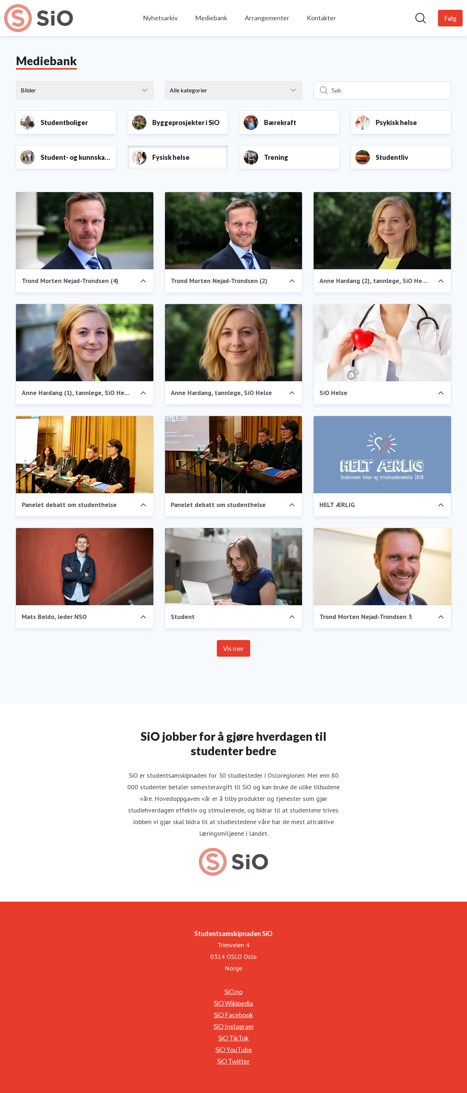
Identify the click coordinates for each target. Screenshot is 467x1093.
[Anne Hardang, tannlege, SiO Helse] (233, 342)
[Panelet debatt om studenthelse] (84, 454)
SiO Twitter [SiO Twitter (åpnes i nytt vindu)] (233, 1061)
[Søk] (382, 90)
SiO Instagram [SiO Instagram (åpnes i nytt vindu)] (233, 1026)
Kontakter (321, 18)
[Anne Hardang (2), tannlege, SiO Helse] (382, 230)
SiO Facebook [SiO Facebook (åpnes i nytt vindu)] (233, 1015)
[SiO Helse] (382, 342)
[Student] (233, 566)
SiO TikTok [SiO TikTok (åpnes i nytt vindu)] (233, 1038)
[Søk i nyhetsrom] (420, 18)
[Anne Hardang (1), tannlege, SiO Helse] (84, 342)
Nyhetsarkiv (160, 18)
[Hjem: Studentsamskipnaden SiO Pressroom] (38, 18)
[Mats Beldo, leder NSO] (84, 566)
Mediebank (211, 18)
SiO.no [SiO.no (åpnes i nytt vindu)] (233, 992)
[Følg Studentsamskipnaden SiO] (450, 18)
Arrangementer (267, 18)
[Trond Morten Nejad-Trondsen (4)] (84, 230)
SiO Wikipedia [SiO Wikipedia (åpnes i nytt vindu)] (233, 1003)
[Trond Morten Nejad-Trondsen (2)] (233, 230)
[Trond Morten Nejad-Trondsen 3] (382, 566)
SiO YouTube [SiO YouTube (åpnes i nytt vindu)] (233, 1049)
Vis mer (233, 648)
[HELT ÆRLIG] (382, 454)
